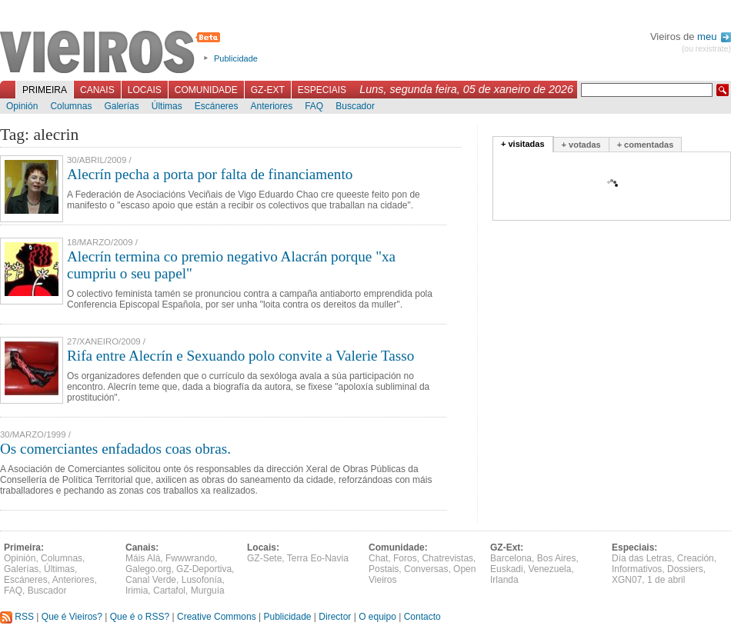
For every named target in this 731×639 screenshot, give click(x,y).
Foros (405, 558)
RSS (17, 616)
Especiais (322, 90)
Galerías (121, 106)
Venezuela (549, 569)
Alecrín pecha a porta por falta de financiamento (209, 174)
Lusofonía (202, 579)
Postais (384, 569)
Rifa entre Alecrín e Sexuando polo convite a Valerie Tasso (240, 356)
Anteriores (271, 106)
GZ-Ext (268, 90)
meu (714, 36)
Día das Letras (642, 558)
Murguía (208, 590)
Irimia (136, 590)
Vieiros (112, 53)
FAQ (314, 106)
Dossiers (685, 569)
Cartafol (169, 590)
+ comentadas (645, 144)
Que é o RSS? (139, 616)
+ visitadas (523, 143)
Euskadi (506, 569)
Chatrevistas (447, 558)
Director (335, 616)
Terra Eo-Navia (318, 558)
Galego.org (148, 569)
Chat (378, 558)
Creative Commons (216, 616)
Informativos (637, 569)
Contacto (422, 616)
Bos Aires (556, 558)
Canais (97, 90)
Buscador (355, 106)
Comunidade (206, 90)
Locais (145, 90)
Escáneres (217, 106)
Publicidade (236, 58)
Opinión (22, 106)
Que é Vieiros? (72, 616)
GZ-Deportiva (204, 569)
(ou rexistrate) (706, 49)
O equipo (377, 616)
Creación (695, 558)
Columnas (71, 106)
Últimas (167, 106)
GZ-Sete (264, 558)
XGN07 (627, 579)
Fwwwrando (190, 558)
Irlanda (504, 579)
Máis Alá (142, 558)
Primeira (44, 90)
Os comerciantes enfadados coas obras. (115, 449)
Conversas (426, 569)
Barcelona (511, 558)
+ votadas (581, 144)
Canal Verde (150, 579)
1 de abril (666, 579)
